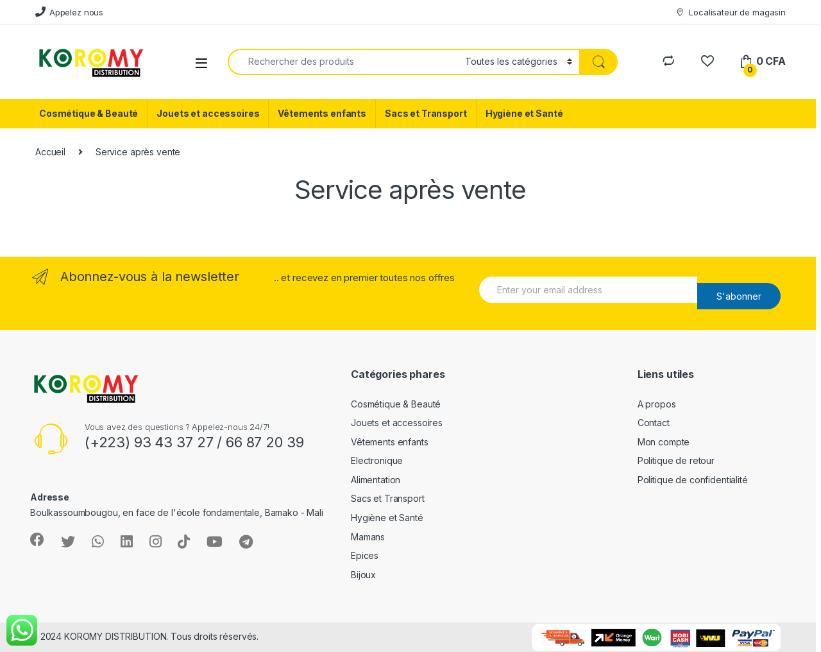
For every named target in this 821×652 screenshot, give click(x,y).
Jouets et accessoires (208, 113)
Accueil (50, 151)
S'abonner (738, 296)
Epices (364, 555)
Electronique (377, 460)
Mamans (368, 536)
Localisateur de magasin (730, 12)
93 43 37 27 (173, 442)
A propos (657, 404)
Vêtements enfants (322, 113)
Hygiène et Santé (524, 113)
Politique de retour (676, 460)
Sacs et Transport (426, 113)
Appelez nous (69, 11)
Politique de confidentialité (693, 479)
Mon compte (664, 441)
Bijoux (363, 574)
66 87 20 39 (264, 442)
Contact (654, 422)
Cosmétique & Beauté (88, 113)
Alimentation (375, 479)
